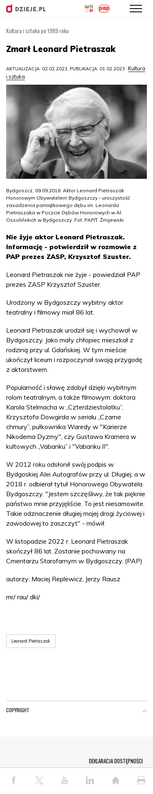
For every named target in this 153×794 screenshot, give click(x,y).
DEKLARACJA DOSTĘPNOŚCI (116, 761)
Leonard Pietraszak (30, 641)
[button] (145, 711)
